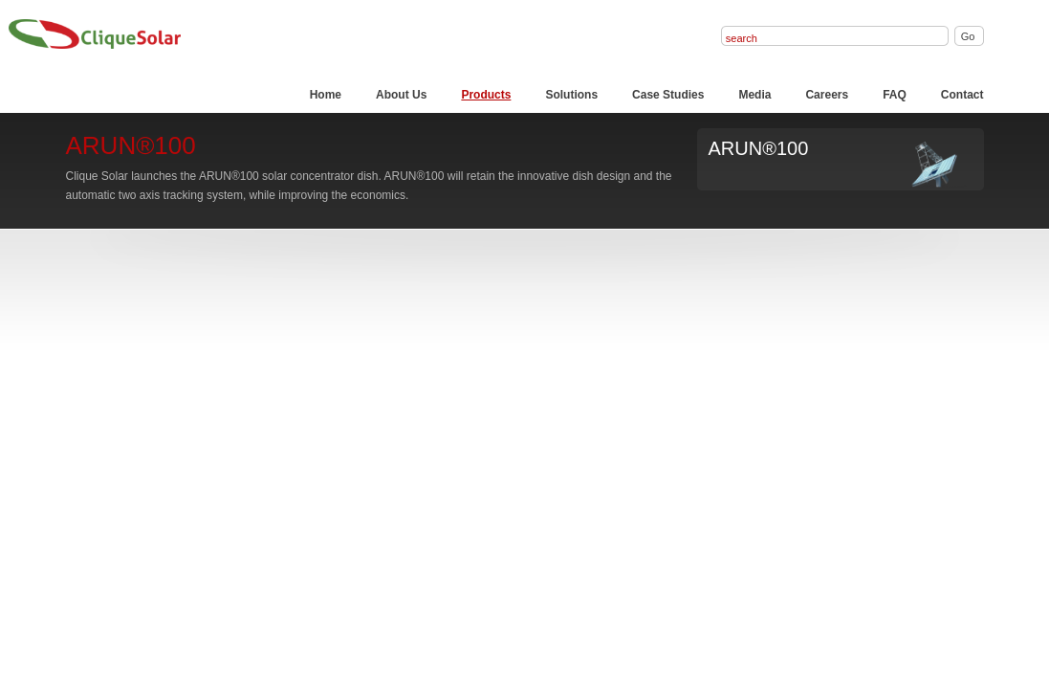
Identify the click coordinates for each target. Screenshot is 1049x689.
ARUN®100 (759, 148)
